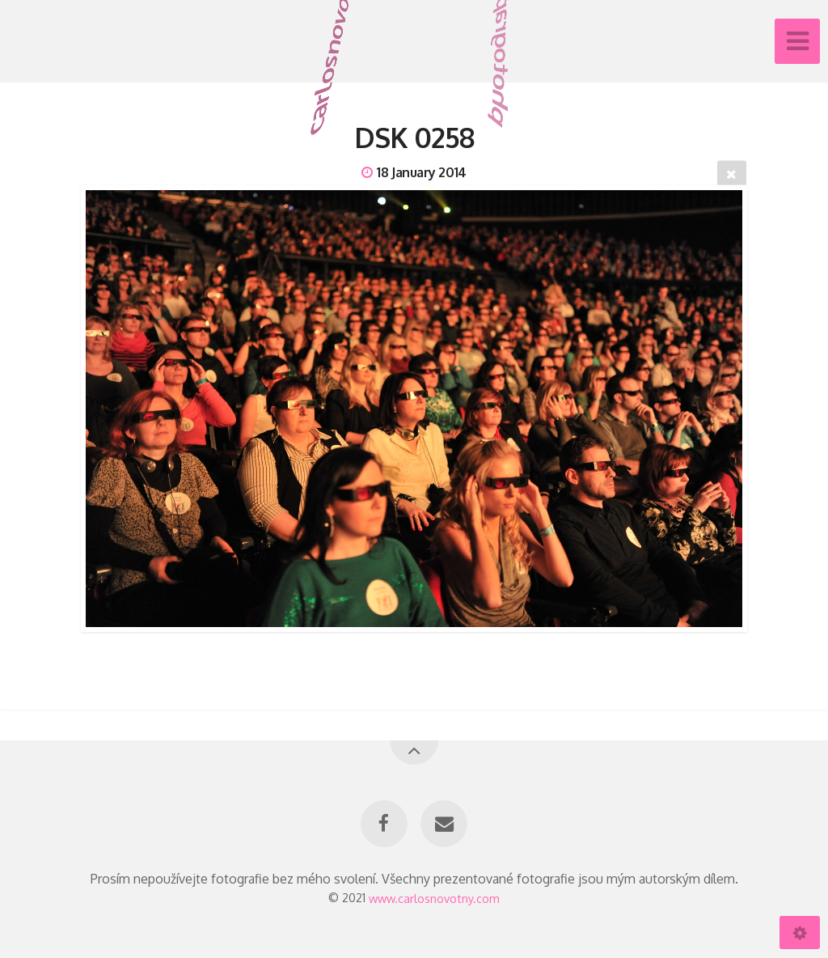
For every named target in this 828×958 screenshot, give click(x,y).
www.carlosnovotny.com (434, 897)
